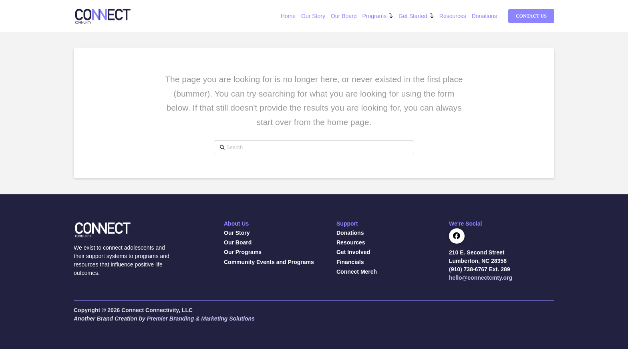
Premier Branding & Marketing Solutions (201, 318)
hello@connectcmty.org (480, 277)
